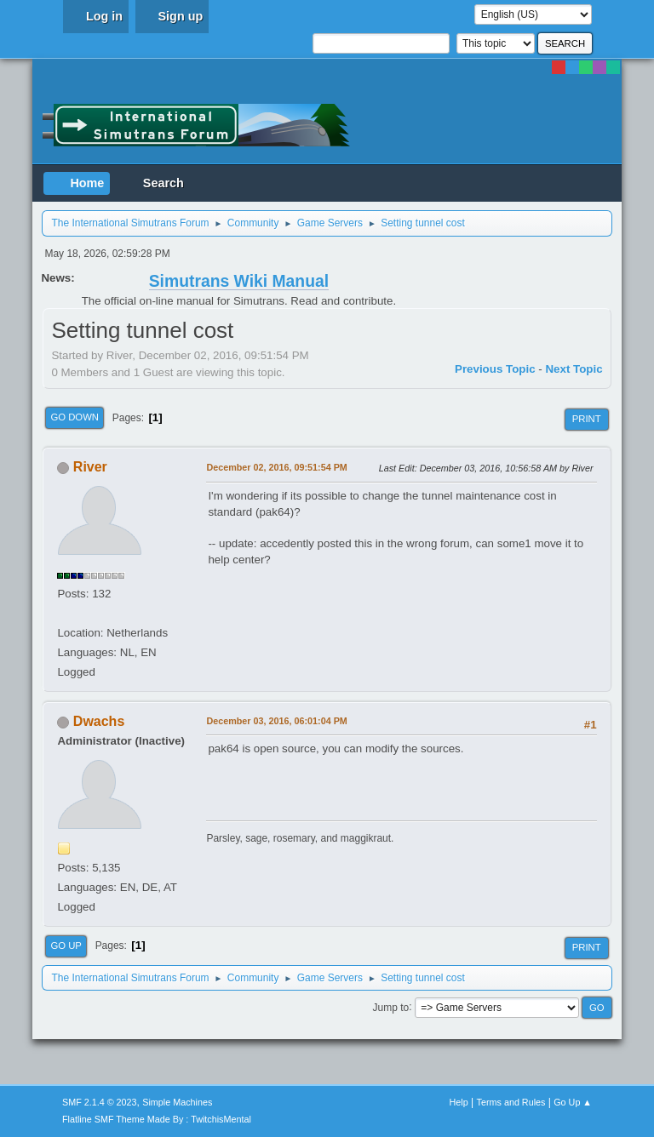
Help (459, 1102)
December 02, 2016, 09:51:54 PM (276, 467)
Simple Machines (177, 1102)
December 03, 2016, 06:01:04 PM (276, 721)
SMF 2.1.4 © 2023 (99, 1102)
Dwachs (98, 721)
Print (586, 419)
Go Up (66, 945)
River (90, 467)
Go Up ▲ (573, 1102)
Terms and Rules (511, 1102)
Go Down (74, 417)
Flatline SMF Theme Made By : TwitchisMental (156, 1119)
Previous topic (495, 369)
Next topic (573, 369)
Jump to (391, 1007)
